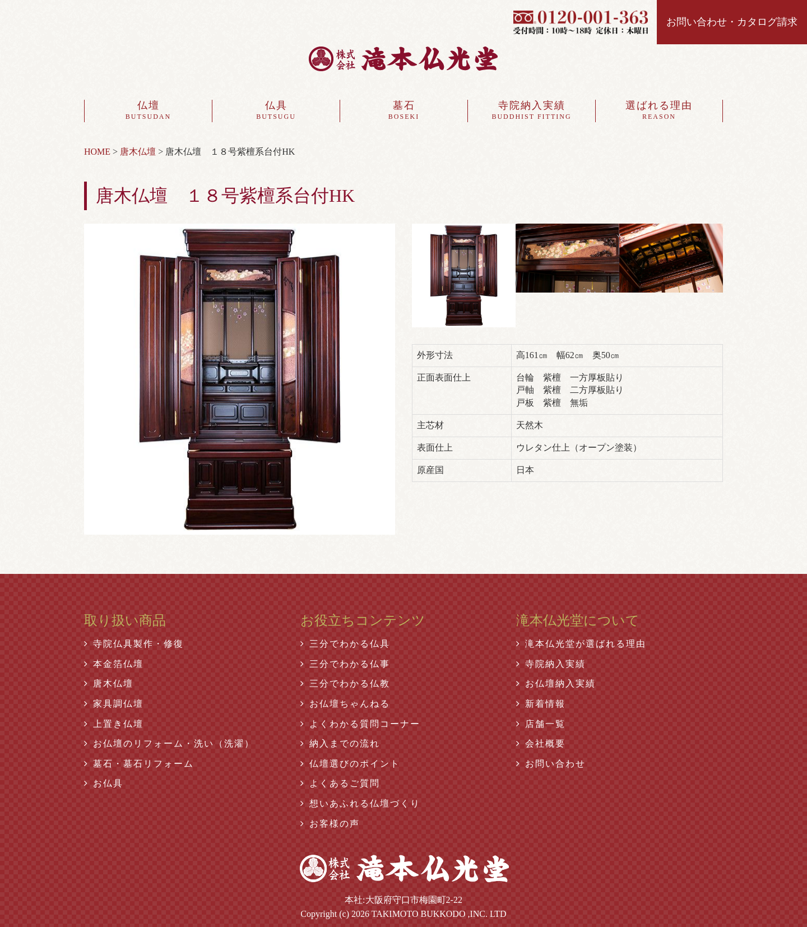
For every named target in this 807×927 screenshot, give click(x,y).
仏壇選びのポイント (350, 763)
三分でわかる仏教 (345, 683)
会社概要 (540, 743)
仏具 (276, 111)
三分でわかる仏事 (345, 664)
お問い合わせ (551, 763)
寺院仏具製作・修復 (134, 643)
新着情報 (540, 703)
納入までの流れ (340, 743)
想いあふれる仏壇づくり (360, 803)
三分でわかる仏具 (345, 643)
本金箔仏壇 (113, 664)
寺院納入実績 (531, 111)
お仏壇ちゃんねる (345, 703)
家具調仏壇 (113, 703)
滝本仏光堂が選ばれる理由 (581, 643)
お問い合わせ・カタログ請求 (731, 21)
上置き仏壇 (113, 724)
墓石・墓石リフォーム (139, 763)
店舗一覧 (540, 724)
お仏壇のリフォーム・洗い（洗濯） (169, 743)
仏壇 (148, 111)
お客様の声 (330, 823)
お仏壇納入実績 (556, 683)
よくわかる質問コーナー (360, 724)
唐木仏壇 (108, 683)
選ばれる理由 (659, 111)
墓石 (403, 111)
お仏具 (103, 783)
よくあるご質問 (340, 783)
